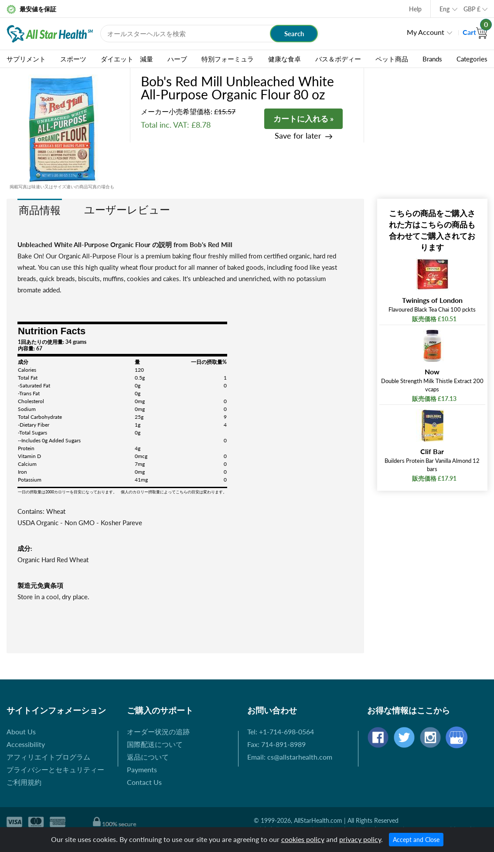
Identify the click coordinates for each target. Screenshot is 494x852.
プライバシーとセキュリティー (55, 769)
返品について (148, 757)
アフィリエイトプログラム (48, 757)
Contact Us (144, 782)
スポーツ (73, 59)
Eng (444, 9)
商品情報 (40, 210)
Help (415, 9)
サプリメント (26, 59)
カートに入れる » (303, 118)
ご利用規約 (24, 782)
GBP (471, 9)
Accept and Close (416, 839)
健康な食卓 (284, 59)
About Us (21, 731)
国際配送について (155, 744)
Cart (475, 32)
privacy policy (360, 839)
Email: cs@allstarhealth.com (289, 757)
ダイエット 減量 (127, 59)
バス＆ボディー (338, 59)
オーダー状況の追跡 (158, 731)
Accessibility (26, 744)
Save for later (298, 135)
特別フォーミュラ (227, 59)
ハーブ (177, 59)
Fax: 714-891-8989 (276, 744)
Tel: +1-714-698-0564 (280, 731)
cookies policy (302, 839)
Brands (432, 59)
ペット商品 (391, 59)
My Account (425, 32)
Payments (142, 769)
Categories (472, 59)
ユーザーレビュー (127, 209)
